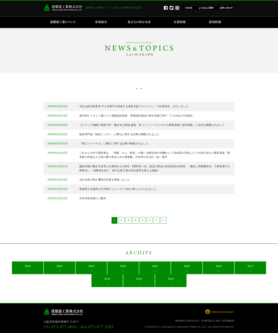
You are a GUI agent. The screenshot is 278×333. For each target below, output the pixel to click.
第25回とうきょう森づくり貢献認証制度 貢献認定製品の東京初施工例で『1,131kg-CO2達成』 (136, 115)
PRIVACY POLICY (186, 320)
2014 (171, 278)
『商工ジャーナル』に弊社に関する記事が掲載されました (114, 143)
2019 (219, 266)
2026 (28, 266)
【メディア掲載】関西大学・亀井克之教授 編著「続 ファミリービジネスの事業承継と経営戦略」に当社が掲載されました (152, 124)
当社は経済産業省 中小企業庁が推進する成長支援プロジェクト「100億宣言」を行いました (134, 106)
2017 (250, 266)
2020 (187, 266)
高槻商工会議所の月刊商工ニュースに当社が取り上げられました (117, 188)
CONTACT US (210, 320)
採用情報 (216, 22)
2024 (91, 266)
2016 (107, 278)
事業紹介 (101, 22)
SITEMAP (228, 320)
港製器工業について (64, 22)
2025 (59, 266)
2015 (139, 278)
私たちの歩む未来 (140, 22)
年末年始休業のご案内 (92, 198)
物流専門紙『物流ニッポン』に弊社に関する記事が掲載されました (119, 134)
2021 (155, 266)
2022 (123, 266)
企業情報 (180, 22)
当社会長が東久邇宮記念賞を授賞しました (104, 179)
